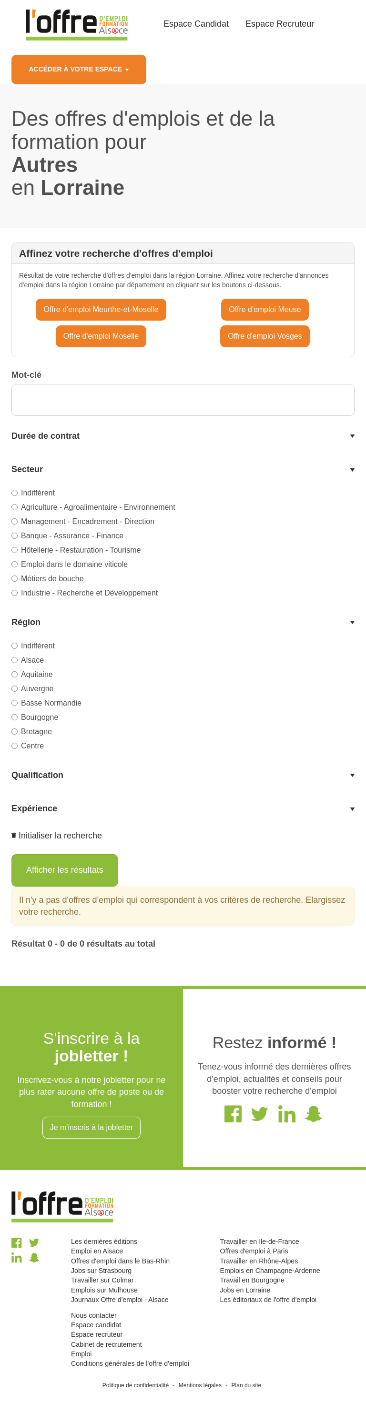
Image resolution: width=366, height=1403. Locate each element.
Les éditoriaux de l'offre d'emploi (268, 1299)
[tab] (183, 436)
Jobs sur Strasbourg (101, 1270)
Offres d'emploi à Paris (254, 1251)
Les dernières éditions (104, 1241)
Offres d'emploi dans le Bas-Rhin (120, 1261)
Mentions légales (200, 1385)
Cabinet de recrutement (106, 1344)
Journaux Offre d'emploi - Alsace (120, 1299)
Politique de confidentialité (135, 1385)
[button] (183, 436)
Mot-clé (26, 375)
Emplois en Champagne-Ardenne (270, 1270)
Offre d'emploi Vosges (265, 336)
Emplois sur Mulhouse (104, 1290)
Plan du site (247, 1385)
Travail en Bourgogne (252, 1280)
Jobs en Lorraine (245, 1290)
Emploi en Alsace (97, 1251)
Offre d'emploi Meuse (265, 309)
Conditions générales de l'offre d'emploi (130, 1363)
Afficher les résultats (64, 870)
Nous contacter (94, 1315)
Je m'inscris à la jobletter (91, 1127)
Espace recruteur (96, 1334)
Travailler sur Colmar (102, 1280)
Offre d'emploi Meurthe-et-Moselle (100, 309)
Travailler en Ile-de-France (259, 1241)
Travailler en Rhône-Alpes (259, 1261)
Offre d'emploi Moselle (101, 336)
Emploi (81, 1354)
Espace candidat (96, 1325)
